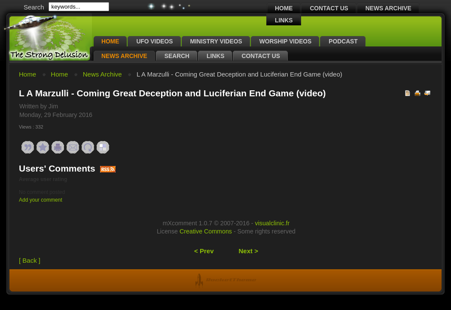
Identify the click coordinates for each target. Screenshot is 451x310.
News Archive (388, 8)
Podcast (343, 41)
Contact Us (329, 8)
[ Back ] (29, 260)
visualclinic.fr (272, 223)
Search (177, 56)
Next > (248, 251)
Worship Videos (285, 41)
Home (284, 8)
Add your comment (40, 200)
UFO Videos (154, 41)
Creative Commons (206, 231)
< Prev (203, 251)
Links (284, 20)
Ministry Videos (216, 41)
